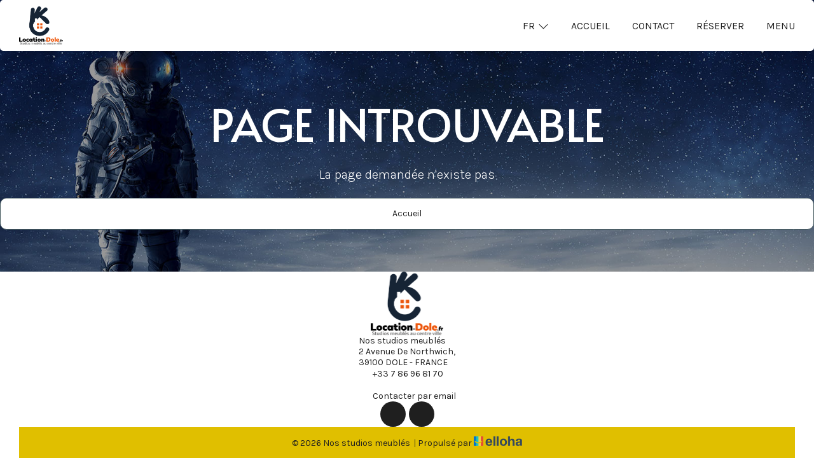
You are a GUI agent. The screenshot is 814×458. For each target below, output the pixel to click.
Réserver (720, 26)
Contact (653, 26)
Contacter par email (407, 395)
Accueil (590, 26)
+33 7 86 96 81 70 (400, 373)
